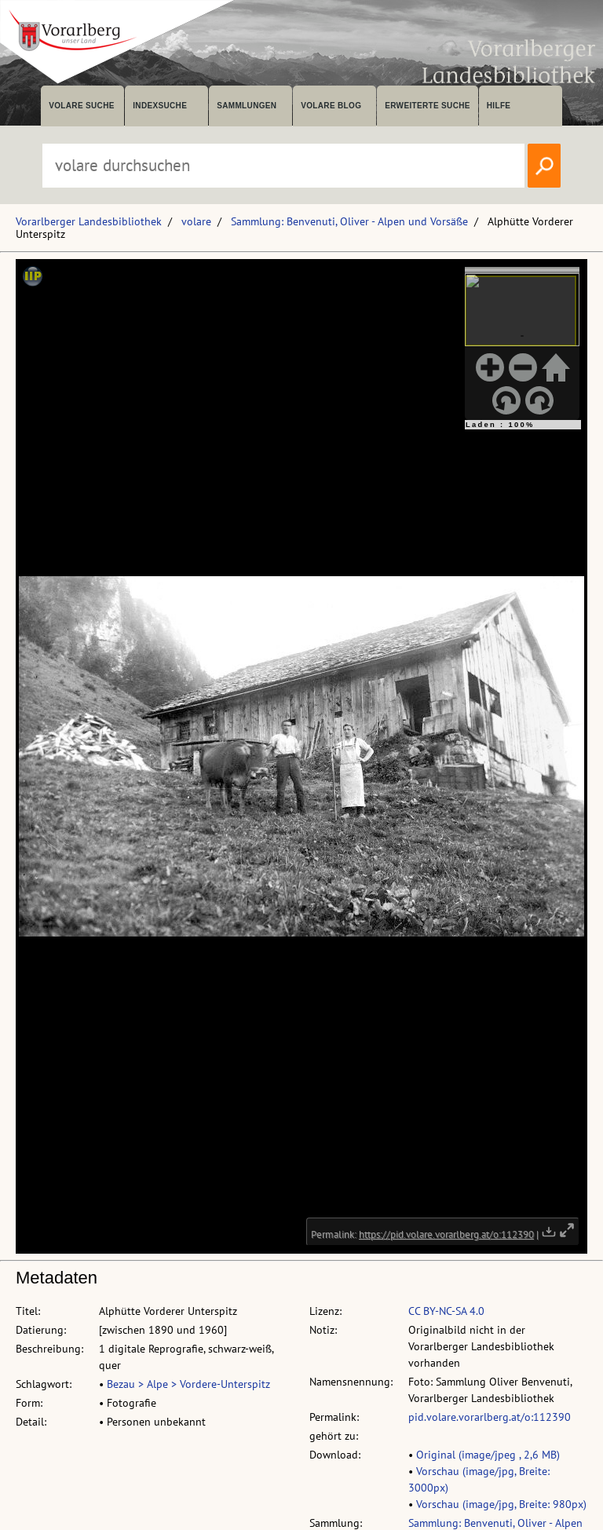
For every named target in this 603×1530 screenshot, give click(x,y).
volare (196, 221)
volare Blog (331, 105)
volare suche (82, 105)
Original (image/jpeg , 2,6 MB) (488, 1455)
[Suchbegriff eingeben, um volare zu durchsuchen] (283, 166)
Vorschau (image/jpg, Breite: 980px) (501, 1504)
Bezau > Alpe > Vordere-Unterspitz (188, 1384)
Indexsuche (160, 105)
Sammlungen (246, 105)
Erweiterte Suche (427, 105)
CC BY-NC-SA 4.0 (446, 1311)
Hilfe (499, 105)
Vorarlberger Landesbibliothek (89, 221)
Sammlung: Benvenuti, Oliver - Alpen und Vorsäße (349, 221)
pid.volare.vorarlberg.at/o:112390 (489, 1417)
